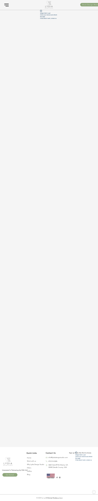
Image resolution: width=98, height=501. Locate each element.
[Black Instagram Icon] (60, 477)
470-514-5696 (52, 461)
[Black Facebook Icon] (57, 477)
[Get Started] (9, 475)
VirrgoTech (59, 498)
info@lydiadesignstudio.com (58, 457)
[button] (6, 5)
